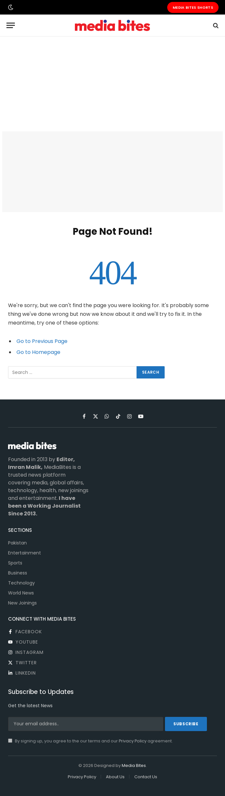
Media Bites (134, 765)
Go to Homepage (38, 352)
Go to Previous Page (41, 341)
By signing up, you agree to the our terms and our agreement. (90, 741)
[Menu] (10, 25)
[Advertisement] (112, 84)
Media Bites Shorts (193, 7)
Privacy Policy (133, 741)
